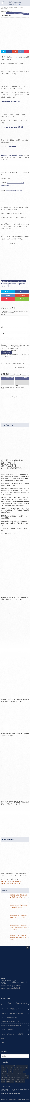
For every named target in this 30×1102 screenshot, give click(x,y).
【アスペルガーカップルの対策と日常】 (12, 1013)
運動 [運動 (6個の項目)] (16, 1081)
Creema (3, 881)
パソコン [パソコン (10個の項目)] (15, 1071)
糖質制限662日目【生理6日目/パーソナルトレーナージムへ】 (14, 938)
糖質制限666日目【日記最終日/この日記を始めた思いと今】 (14, 897)
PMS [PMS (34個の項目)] (17, 1066)
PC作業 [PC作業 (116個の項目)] (13, 1066)
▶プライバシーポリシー (7, 1086)
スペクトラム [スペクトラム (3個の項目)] (4, 1071)
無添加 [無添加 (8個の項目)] (27, 1077)
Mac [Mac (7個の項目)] (10, 1066)
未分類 (3, 1038)
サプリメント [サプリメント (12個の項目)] (16, 1069)
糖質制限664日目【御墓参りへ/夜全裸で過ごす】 (14, 917)
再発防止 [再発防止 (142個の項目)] (27, 1075)
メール (3, 333)
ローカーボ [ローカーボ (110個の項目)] (3, 1075)
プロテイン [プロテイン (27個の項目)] (11, 1073)
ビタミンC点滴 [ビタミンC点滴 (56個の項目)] (4, 1073)
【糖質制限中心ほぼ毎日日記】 (10, 1021)
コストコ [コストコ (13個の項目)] (10, 1069)
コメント (3, 314)
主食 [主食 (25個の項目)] (8, 1075)
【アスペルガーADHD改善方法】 (12, 127)
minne (3, 883)
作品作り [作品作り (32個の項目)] (22, 1075)
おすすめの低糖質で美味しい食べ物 (11, 1025)
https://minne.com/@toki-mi (14, 190)
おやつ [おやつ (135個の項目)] (26, 1066)
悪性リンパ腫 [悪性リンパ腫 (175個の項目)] (7, 1077)
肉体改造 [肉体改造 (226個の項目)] (3, 1081)
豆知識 (20, 155)
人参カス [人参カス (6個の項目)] (12, 1075)
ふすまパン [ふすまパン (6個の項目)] (3, 1067)
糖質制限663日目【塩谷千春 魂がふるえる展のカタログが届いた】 (14, 928)
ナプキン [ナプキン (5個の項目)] (10, 1071)
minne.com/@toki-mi (13, 883)
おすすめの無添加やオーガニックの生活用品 (13, 1034)
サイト (2, 339)
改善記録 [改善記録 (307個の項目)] (18, 1077)
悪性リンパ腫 (5, 286)
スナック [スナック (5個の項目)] (22, 1069)
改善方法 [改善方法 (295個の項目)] (13, 1077)
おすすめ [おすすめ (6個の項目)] (21, 1066)
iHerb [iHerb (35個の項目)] (6, 1066)
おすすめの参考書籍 (7, 1029)
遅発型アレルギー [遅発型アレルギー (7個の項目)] (10, 1081)
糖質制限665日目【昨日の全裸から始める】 (14, 906)
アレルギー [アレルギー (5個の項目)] (16, 1067)
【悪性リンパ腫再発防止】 (10, 146)
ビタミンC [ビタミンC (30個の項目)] (20, 1071)
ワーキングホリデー (14, 283)
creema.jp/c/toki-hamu (14, 881)
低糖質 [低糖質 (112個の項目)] (17, 1075)
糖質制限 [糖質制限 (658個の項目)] (22, 1079)
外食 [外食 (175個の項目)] (2, 1077)
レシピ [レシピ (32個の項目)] (24, 1073)
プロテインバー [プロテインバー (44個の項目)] (18, 1073)
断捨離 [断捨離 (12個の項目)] (23, 1077)
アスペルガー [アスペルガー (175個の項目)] (10, 1067)
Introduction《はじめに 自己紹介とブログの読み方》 (13, 281)
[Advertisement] (15, 259)
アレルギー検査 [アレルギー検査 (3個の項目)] (23, 1067)
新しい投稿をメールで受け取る (10, 350)
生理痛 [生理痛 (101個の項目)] (12, 1079)
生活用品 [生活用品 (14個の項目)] (8, 1079)
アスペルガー (5, 283)
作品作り (23, 283)
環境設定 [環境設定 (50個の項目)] (3, 1079)
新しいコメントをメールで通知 (10, 348)
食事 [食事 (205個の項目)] (19, 1081)
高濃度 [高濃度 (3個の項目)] (23, 1081)
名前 (2, 327)
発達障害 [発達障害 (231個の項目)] (17, 1079)
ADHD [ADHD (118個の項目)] (2, 1066)
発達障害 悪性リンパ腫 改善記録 (14, 1099)
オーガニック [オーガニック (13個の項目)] (4, 1069)
